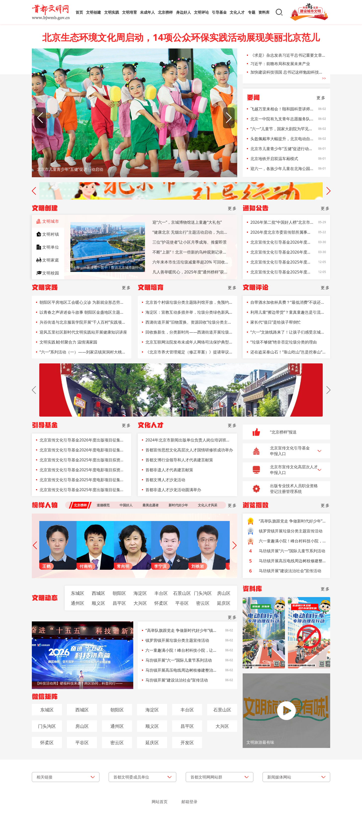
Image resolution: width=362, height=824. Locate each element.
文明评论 (201, 12)
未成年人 (147, 12)
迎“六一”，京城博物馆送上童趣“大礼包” (187, 222)
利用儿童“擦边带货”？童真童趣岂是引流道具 (288, 312)
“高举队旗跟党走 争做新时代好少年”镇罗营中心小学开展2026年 (181, 630)
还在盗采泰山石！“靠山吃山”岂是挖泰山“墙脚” (288, 352)
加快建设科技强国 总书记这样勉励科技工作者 (288, 72)
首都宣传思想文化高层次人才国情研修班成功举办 (189, 450)
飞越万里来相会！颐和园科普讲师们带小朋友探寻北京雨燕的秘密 (282, 109)
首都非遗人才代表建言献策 (169, 470)
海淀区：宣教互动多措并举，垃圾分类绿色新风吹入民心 (189, 312)
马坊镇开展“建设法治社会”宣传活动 (176, 680)
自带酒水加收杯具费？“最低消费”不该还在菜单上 (288, 302)
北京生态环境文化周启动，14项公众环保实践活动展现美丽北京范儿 (181, 37)
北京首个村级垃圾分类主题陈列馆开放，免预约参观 (189, 302)
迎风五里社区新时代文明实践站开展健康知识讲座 (83, 332)
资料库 (264, 12)
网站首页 (160, 801)
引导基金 (219, 12)
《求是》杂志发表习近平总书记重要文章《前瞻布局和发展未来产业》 (288, 55)
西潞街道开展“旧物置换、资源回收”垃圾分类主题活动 (189, 322)
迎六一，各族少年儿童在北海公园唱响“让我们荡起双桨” (282, 168)
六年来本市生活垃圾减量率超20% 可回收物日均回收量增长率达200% (190, 262)
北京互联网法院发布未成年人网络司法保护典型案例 (189, 342)
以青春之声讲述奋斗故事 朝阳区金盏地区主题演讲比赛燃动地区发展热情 (83, 312)
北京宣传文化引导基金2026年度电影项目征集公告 (282, 252)
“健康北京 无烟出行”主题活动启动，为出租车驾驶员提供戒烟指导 (190, 232)
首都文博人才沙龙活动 (165, 479)
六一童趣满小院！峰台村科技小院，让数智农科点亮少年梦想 (181, 650)
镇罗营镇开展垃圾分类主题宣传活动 (177, 640)
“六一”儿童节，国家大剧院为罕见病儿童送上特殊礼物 (282, 128)
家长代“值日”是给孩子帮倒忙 (275, 322)
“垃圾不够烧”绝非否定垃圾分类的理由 (283, 342)
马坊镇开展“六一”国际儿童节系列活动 (178, 660)
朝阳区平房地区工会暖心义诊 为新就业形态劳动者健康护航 (83, 302)
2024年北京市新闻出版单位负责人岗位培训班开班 (189, 440)
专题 (251, 12)
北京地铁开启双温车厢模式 (274, 158)
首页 (79, 12)
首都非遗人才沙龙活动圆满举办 (173, 489)
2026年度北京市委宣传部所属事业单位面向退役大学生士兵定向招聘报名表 (282, 232)
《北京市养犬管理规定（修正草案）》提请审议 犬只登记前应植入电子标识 (189, 352)
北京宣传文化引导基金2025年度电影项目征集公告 (83, 479)
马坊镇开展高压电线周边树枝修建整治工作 (181, 670)
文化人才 (237, 12)
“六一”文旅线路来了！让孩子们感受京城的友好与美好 (288, 332)
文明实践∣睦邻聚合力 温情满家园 (68, 342)
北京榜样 (165, 12)
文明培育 (129, 12)
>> (324, 78)
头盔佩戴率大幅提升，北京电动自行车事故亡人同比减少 (282, 138)
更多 (321, 97)
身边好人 (183, 12)
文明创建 (93, 12)
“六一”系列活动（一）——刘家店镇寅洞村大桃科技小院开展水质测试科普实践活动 (83, 352)
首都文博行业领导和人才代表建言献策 (179, 460)
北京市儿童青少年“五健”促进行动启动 (282, 148)
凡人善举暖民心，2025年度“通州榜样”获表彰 (190, 272)
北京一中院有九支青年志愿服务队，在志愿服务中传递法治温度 (282, 119)
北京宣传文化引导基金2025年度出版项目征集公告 (83, 489)
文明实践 (111, 12)
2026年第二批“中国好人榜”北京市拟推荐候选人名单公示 (282, 222)
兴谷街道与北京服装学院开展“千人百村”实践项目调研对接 (83, 322)
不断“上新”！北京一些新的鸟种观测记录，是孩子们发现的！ (190, 252)
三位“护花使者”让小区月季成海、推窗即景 (189, 242)
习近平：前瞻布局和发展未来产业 (280, 63)
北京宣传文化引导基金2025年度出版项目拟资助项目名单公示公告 (282, 262)
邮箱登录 (189, 801)
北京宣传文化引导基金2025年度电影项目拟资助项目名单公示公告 (282, 272)
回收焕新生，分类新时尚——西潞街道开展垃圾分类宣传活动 (189, 332)
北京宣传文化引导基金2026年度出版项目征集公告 (282, 242)
